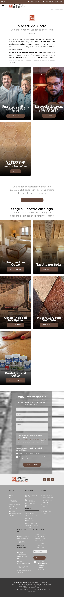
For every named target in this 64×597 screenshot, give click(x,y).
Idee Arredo (46, 509)
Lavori (28, 508)
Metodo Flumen (22, 559)
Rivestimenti (46, 502)
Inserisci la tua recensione (14, 500)
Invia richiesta (32, 464)
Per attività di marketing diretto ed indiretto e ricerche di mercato (31, 458)
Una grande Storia (23, 536)
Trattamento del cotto (24, 563)
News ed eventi (47, 495)
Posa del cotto (22, 561)
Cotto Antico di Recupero (32, 496)
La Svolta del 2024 (23, 538)
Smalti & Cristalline (31, 500)
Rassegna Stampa (15, 509)
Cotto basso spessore (24, 570)
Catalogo (29, 490)
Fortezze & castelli (31, 516)
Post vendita (21, 572)
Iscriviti (39, 557)
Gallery (12, 506)
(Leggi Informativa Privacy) (20, 589)
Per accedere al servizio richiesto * (28, 453)
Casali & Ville (30, 513)
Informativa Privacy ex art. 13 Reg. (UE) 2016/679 (32, 439)
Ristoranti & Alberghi (32, 523)
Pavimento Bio (22, 556)
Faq (11, 497)
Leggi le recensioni (15, 504)
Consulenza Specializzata (22, 553)
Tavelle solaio (32, 503)
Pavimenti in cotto (33, 506)
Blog (38, 1)
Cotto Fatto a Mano (48, 497)
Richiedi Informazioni (32, 200)
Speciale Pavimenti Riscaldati (23, 566)
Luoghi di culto (30, 518)
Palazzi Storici (30, 520)
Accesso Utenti (32, 591)
